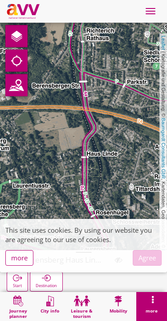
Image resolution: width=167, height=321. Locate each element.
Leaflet (163, 43)
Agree (147, 257)
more (19, 257)
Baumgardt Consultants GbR (163, 148)
